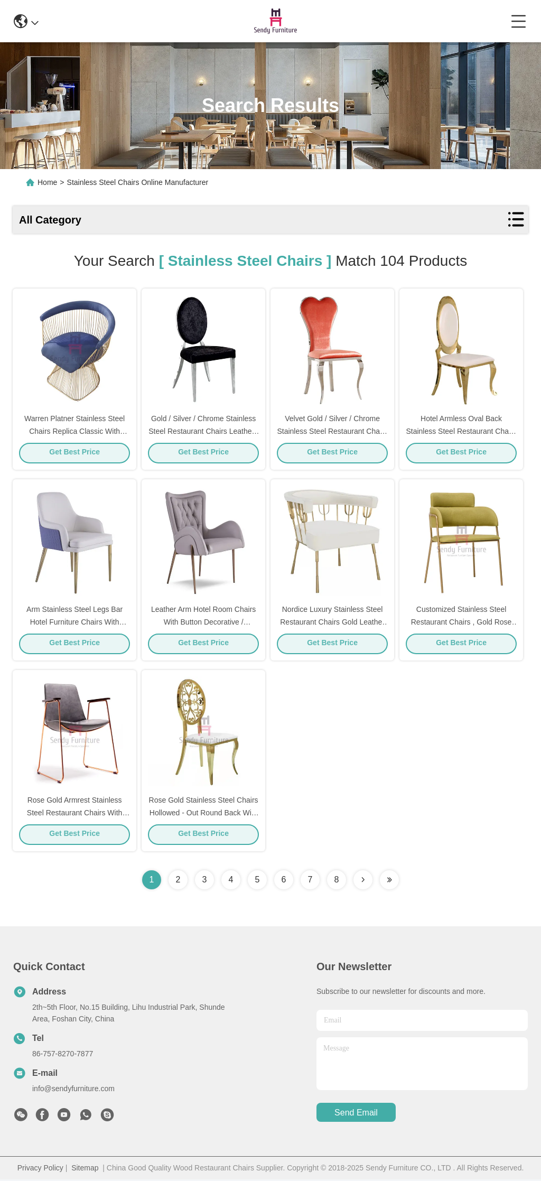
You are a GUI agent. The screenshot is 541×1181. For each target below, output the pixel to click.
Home (47, 182)
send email (356, 1114)
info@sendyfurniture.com (73, 1090)
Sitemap (84, 1169)
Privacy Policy (40, 1169)
